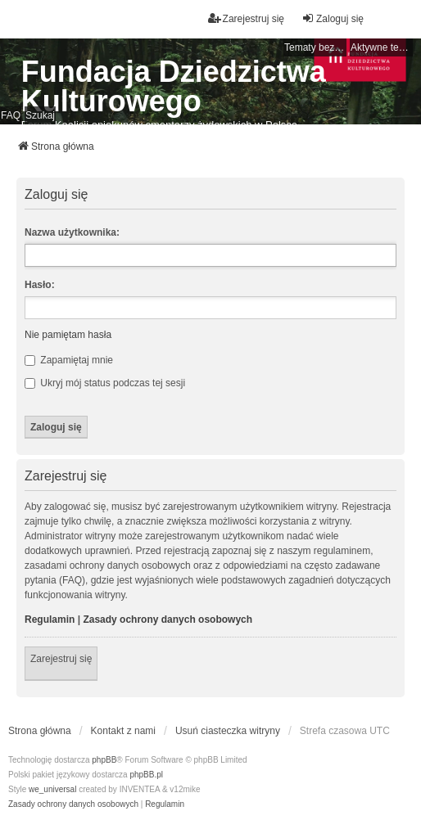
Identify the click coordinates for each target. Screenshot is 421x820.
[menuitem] (73, 804)
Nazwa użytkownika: (72, 232)
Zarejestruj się (61, 659)
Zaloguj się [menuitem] (332, 18)
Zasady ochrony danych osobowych (167, 619)
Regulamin (50, 619)
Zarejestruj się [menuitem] (246, 18)
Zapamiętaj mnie (69, 360)
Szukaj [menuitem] (40, 115)
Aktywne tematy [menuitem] (382, 47)
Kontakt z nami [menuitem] (123, 731)
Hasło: (40, 285)
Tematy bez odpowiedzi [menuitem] (315, 47)
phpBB (104, 759)
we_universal (52, 789)
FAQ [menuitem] (10, 115)
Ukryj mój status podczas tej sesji (105, 383)
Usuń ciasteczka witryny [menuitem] (227, 731)
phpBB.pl (146, 774)
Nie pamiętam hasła (68, 334)
